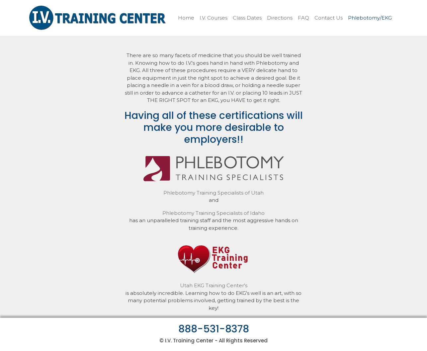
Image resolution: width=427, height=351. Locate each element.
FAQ (303, 18)
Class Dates (247, 18)
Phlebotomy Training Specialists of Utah (213, 193)
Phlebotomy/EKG (370, 18)
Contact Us (328, 18)
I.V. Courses (213, 18)
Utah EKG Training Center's (213, 285)
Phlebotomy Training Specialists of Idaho (213, 213)
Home (186, 18)
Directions (280, 18)
